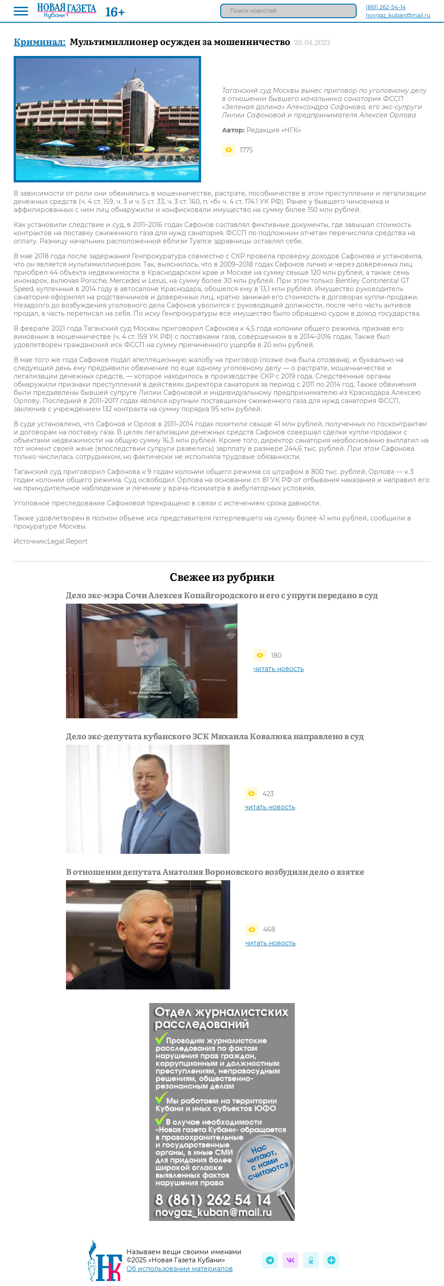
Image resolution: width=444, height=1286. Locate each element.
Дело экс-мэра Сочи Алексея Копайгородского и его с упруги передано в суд (222, 595)
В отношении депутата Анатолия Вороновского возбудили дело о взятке (215, 871)
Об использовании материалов (179, 1269)
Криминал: (40, 41)
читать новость (278, 669)
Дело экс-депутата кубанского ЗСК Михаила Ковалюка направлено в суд (215, 736)
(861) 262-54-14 (386, 7)
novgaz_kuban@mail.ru (398, 15)
